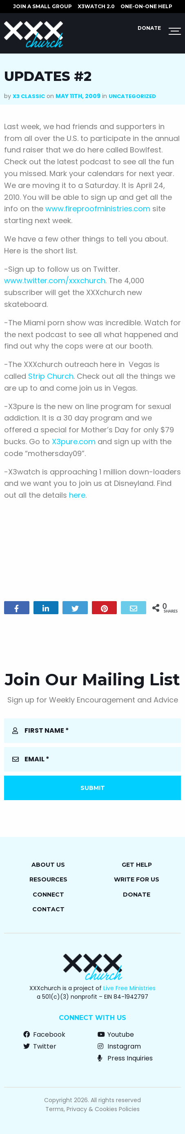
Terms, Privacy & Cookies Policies (92, 1109)
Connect (48, 894)
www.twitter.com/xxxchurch (54, 280)
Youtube (116, 1034)
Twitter (39, 1046)
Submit (92, 788)
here (77, 495)
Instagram (119, 1046)
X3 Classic (29, 96)
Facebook (44, 1034)
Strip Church (51, 376)
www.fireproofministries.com (97, 209)
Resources (48, 879)
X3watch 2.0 (96, 6)
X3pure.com (74, 441)
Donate (149, 28)
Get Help (137, 864)
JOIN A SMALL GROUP (42, 6)
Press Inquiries (125, 1058)
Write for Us (136, 879)
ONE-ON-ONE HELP (146, 6)
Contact (48, 909)
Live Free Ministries (129, 988)
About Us (48, 864)
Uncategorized (132, 96)
